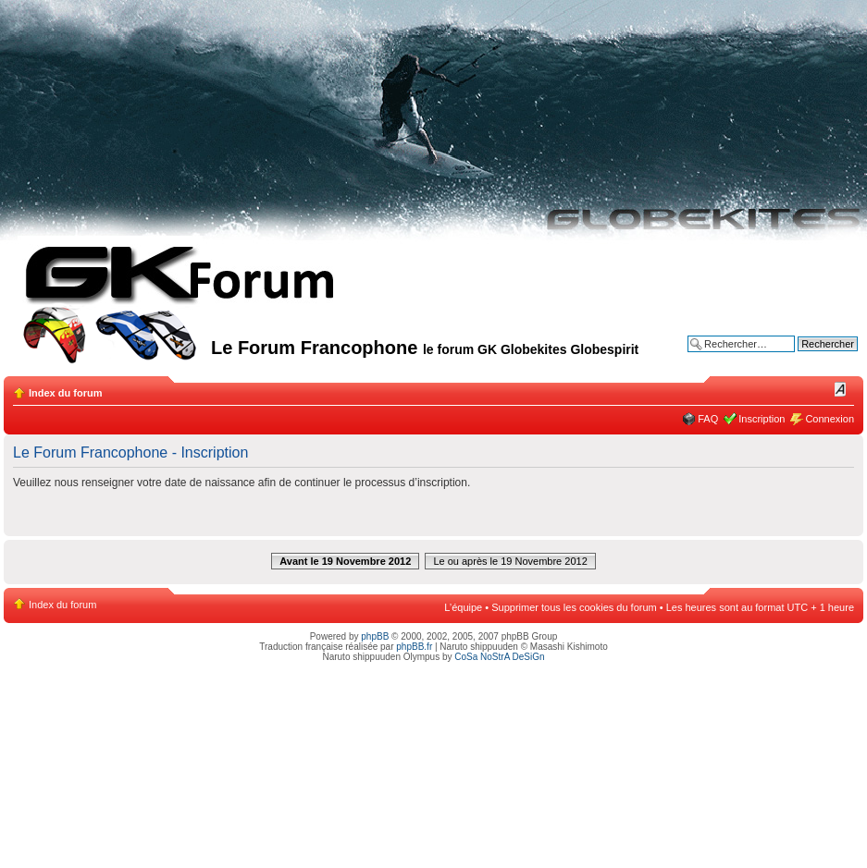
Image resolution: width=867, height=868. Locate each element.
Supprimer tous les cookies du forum (574, 607)
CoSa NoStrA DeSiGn (499, 657)
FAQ (708, 418)
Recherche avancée (812, 357)
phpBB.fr (414, 647)
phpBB (375, 636)
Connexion (829, 418)
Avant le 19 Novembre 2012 (345, 561)
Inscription (761, 418)
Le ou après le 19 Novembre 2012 (510, 561)
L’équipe (463, 607)
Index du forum (65, 392)
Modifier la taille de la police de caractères (840, 389)
